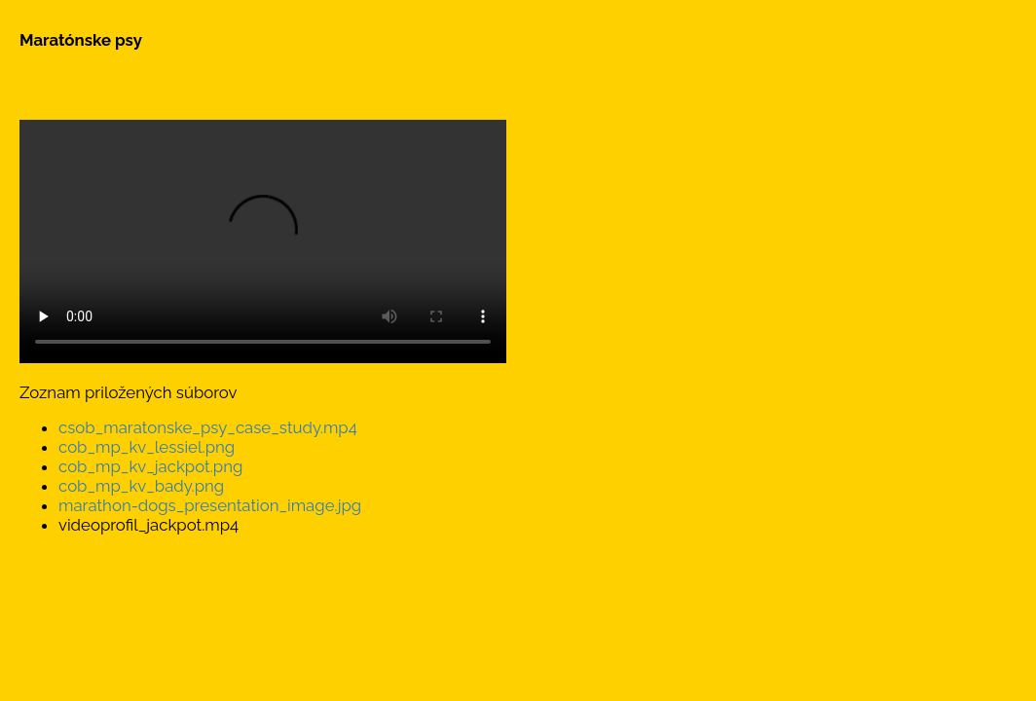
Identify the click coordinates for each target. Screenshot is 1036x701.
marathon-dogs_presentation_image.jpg (209, 505)
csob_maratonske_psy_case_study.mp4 (207, 427)
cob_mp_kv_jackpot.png (150, 466)
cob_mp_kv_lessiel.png (146, 447)
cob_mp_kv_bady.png (141, 486)
